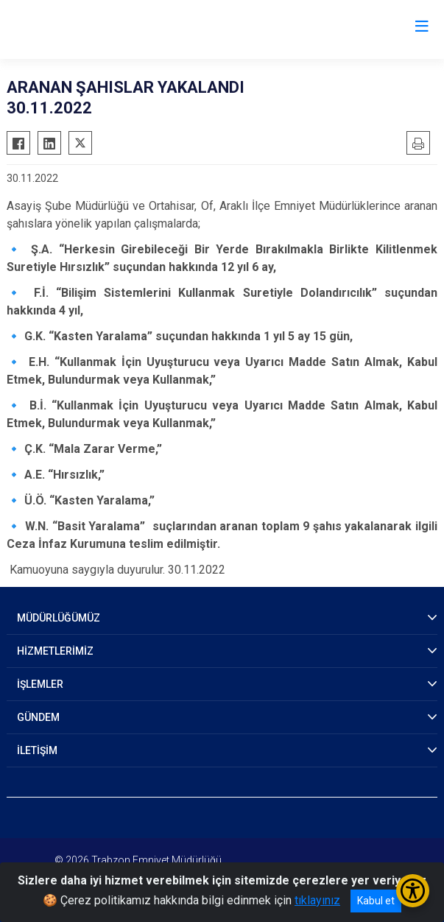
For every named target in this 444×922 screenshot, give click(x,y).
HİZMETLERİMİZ (55, 651)
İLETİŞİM (37, 750)
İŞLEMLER (40, 684)
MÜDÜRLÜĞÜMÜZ (58, 618)
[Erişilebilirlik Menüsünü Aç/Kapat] (412, 890)
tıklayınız (317, 900)
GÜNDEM (38, 717)
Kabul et (376, 901)
